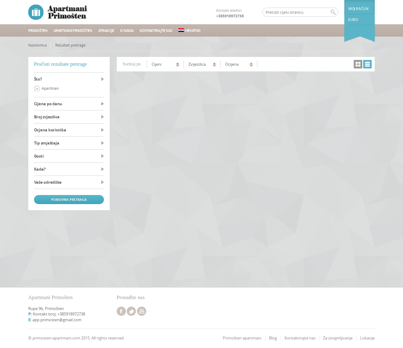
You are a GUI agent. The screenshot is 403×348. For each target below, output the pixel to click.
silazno (178, 66)
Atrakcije (106, 30)
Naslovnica (37, 45)
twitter (131, 311)
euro (353, 19)
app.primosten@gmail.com (57, 319)
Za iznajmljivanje (338, 338)
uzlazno (178, 63)
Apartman (50, 88)
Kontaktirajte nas (156, 30)
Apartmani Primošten (72, 30)
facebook (121, 311)
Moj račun (358, 8)
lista (367, 64)
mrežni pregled (358, 64)
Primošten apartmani (242, 338)
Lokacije (367, 338)
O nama (126, 30)
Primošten (37, 30)
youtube (141, 311)
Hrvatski (189, 30)
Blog (273, 338)
